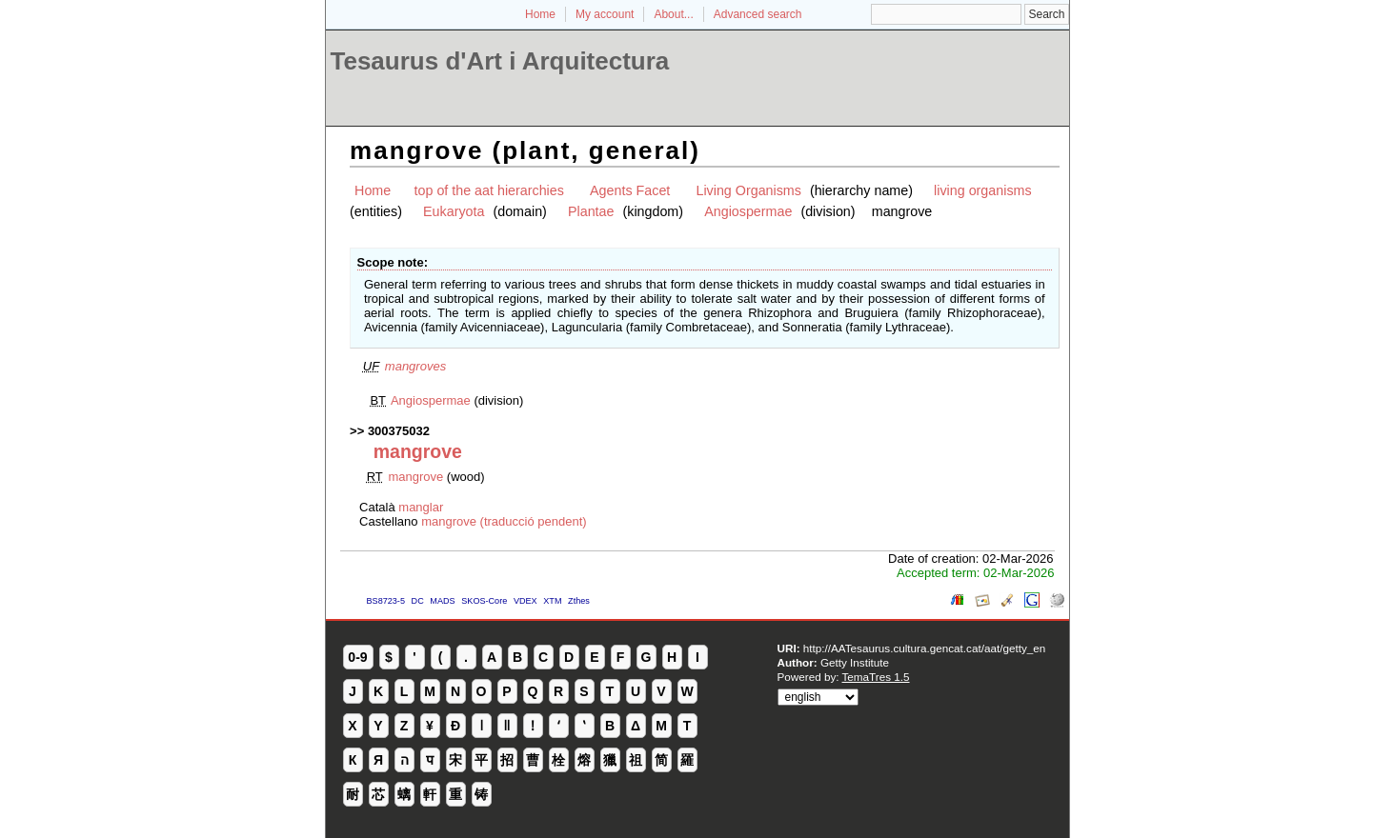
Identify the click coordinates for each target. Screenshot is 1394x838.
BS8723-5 (386, 601)
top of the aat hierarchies (489, 190)
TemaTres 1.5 (876, 676)
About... (673, 14)
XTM (552, 601)
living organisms (983, 190)
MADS (442, 601)
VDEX (525, 601)
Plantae (591, 211)
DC (418, 601)
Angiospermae (748, 211)
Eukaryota (453, 211)
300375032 (399, 431)
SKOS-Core (484, 601)
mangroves (415, 366)
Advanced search (758, 14)
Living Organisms (748, 190)
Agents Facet (630, 190)
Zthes (579, 601)
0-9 (357, 657)
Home (540, 14)
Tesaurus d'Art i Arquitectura (500, 61)
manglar (420, 507)
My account (605, 14)
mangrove (415, 476)
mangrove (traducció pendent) (503, 521)
